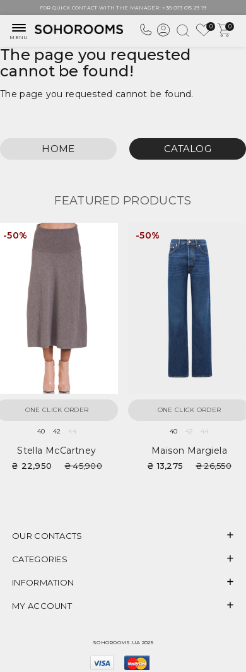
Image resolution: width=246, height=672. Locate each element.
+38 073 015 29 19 (184, 7)
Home (58, 149)
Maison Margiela (189, 450)
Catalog (187, 149)
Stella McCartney (56, 450)
